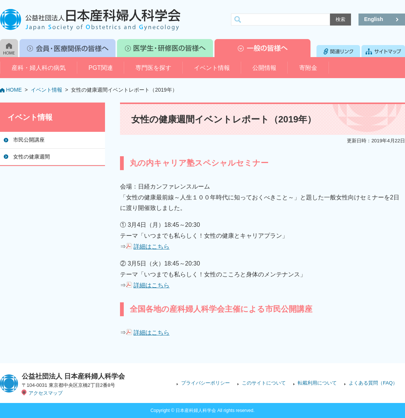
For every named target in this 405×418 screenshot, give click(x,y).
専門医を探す (153, 68)
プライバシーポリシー (205, 383)
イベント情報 (212, 68)
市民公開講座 (29, 140)
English (373, 19)
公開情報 (264, 68)
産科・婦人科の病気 (39, 68)
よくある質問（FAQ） (373, 383)
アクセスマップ (45, 393)
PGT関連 (100, 68)
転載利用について (317, 383)
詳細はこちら (152, 246)
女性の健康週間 (31, 157)
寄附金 (308, 68)
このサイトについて (264, 383)
